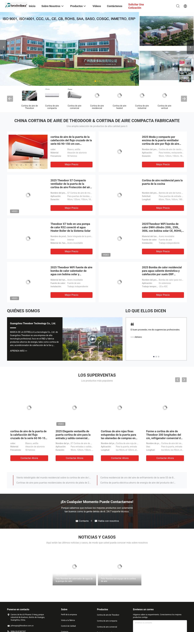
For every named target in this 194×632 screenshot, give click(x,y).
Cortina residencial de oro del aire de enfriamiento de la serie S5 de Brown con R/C (138, 477)
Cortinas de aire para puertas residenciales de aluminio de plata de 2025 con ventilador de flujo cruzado (54, 482)
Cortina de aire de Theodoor (29, 107)
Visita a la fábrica (68, 620)
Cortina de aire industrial (142, 107)
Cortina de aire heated (119, 107)
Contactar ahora (29, 458)
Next (190, 47)
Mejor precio (71, 164)
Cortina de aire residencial (97, 107)
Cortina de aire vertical (164, 107)
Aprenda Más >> (18, 351)
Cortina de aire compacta (52, 107)
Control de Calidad (68, 626)
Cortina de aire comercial (74, 107)
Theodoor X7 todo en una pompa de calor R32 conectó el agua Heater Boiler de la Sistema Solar (71, 227)
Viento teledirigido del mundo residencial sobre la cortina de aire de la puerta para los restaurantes (54, 477)
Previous (3, 47)
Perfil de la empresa (69, 615)
